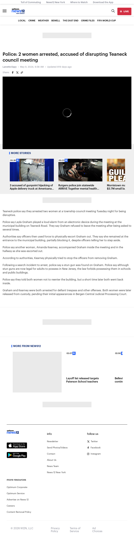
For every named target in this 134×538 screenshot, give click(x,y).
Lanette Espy (10, 67)
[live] (124, 11)
